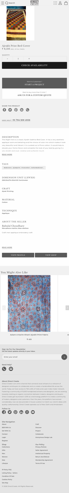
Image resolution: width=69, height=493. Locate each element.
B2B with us (6, 427)
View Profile (18, 255)
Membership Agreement (44, 460)
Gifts (3, 450)
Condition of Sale (8, 476)
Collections (6, 447)
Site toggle (2, 3)
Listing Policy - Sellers (9, 473)
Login (4, 437)
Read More (7, 154)
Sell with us (6, 431)
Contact (5, 434)
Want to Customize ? (34, 83)
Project (38, 431)
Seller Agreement (42, 450)
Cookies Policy (7, 479)
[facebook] (4, 109)
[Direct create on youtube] (33, 412)
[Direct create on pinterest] (16, 412)
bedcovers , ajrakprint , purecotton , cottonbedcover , (24, 167)
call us (4, 368)
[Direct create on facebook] (4, 412)
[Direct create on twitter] (10, 412)
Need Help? (16, 120)
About (4, 424)
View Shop (50, 255)
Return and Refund (42, 457)
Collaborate (40, 434)
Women (5, 457)
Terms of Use (40, 463)
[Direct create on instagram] (27, 412)
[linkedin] (21, 109)
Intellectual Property (43, 453)
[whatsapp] (27, 109)
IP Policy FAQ (6, 470)
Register (5, 441)
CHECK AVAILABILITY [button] (34, 65)
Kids (3, 460)
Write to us (11, 368)
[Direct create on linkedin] (21, 412)
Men (3, 453)
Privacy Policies (41, 447)
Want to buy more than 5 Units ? (34, 94)
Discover (39, 427)
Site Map (5, 483)
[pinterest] (16, 109)
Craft (37, 424)
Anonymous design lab (44, 437)
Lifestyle (5, 463)
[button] (67, 308)
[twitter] (10, 109)
